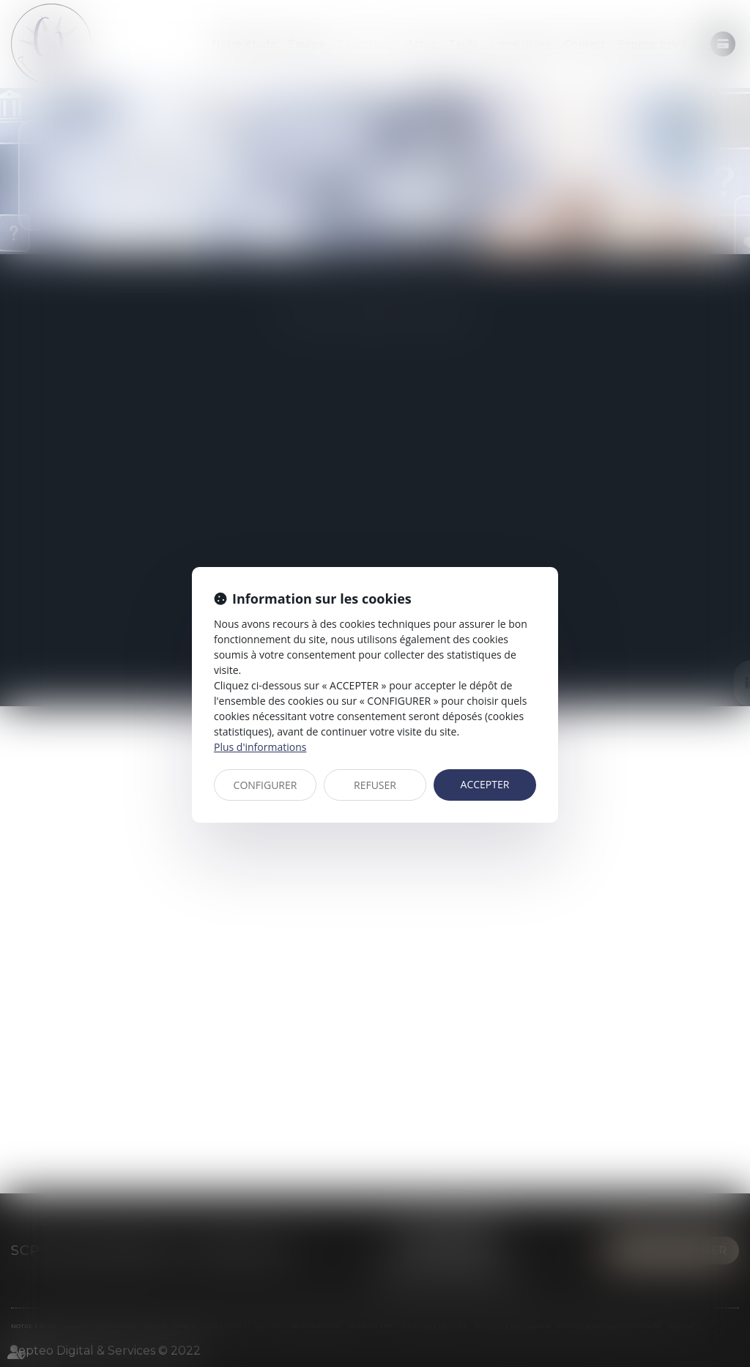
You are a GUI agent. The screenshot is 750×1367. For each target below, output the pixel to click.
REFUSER (375, 785)
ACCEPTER (485, 784)
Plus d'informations (260, 747)
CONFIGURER (265, 785)
